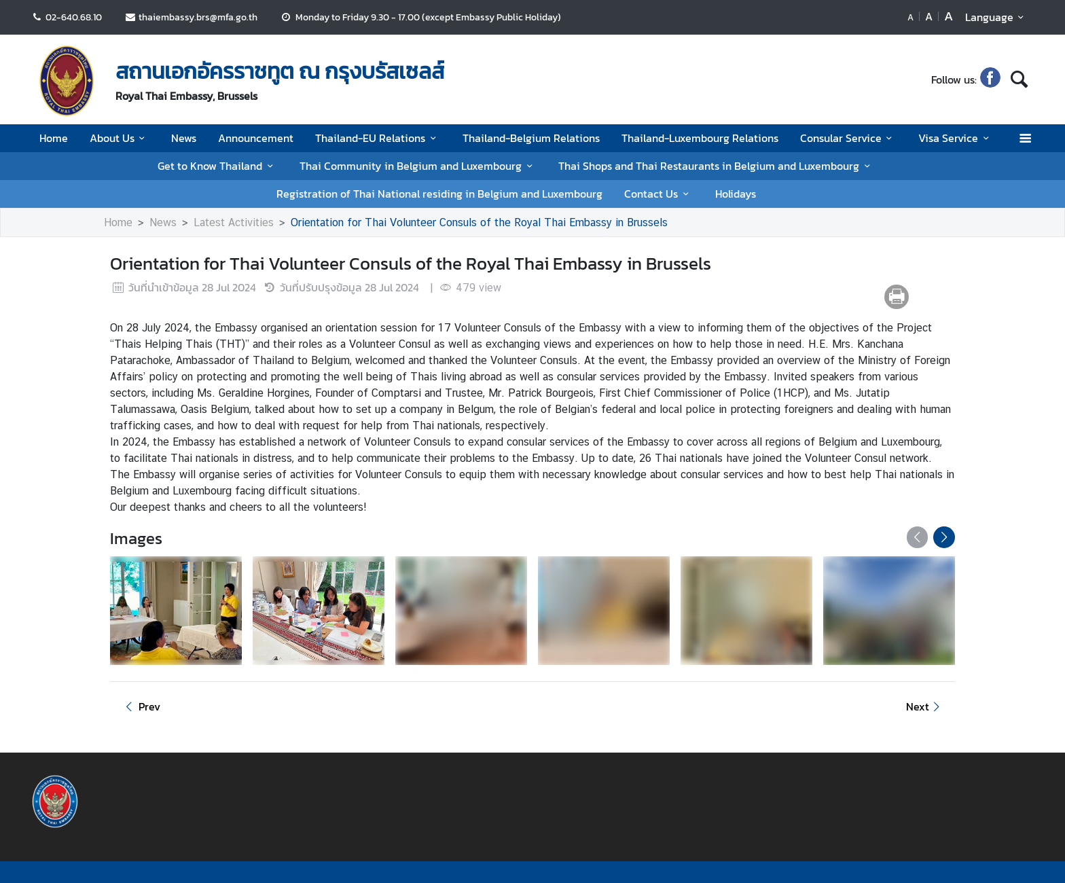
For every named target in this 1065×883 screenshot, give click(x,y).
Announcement (255, 138)
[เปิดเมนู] (1025, 138)
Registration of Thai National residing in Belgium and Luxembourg (439, 193)
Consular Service (848, 138)
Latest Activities (234, 222)
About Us (119, 138)
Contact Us (658, 193)
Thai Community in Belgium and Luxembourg (418, 166)
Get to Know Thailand (217, 166)
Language (996, 17)
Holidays (735, 193)
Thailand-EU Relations (377, 138)
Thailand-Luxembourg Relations (699, 138)
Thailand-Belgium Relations (531, 138)
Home (53, 138)
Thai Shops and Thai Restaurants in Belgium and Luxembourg (716, 166)
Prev (140, 706)
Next (925, 706)
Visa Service (955, 138)
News (183, 138)
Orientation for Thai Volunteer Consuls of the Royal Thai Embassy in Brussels (479, 222)
